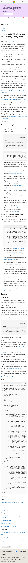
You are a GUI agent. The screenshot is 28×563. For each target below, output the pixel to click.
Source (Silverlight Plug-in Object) (19, 207)
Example (3, 28)
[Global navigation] (1, 2)
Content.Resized (13, 171)
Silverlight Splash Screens (7, 523)
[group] (15, 157)
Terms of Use (21, 559)
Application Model (16, 211)
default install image (19, 248)
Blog (17, 557)
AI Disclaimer (3, 557)
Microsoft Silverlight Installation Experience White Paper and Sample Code (13, 90)
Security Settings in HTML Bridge (8, 526)
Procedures (4, 26)
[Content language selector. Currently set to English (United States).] (7, 551)
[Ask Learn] (23, 18)
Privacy (2, 559)
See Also (3, 30)
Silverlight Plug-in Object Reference (9, 99)
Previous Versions (11, 557)
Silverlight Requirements (9, 259)
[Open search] (22, 2)
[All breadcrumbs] (2, 18)
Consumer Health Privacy (11, 559)
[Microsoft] (14, 2)
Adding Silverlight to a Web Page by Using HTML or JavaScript (12, 17)
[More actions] (26, 18)
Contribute (23, 557)
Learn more (10, 41)
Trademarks (3, 561)
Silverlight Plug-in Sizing (16, 173)
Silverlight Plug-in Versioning (15, 368)
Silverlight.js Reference (9, 290)
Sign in (25, 1)
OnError (7, 352)
